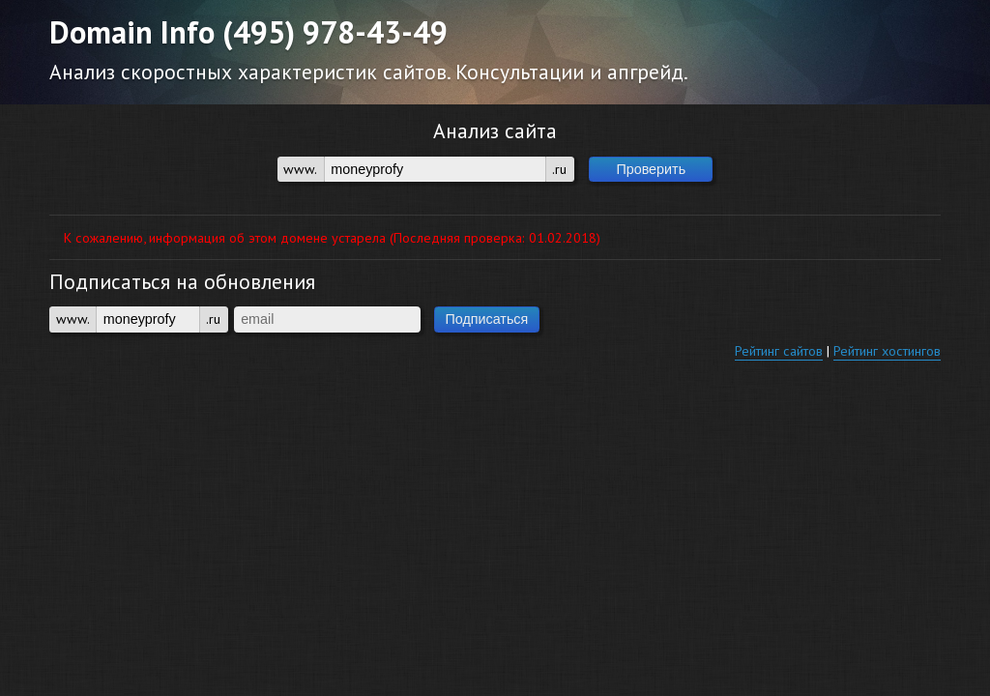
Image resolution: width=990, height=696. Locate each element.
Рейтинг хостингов (887, 350)
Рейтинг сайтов (779, 350)
